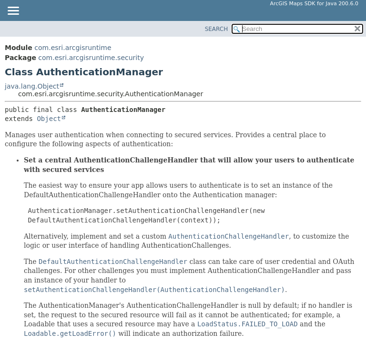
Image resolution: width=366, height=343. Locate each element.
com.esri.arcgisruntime (72, 47)
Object (49, 118)
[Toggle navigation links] (13, 11)
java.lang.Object (32, 86)
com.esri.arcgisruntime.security (91, 57)
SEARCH (216, 29)
